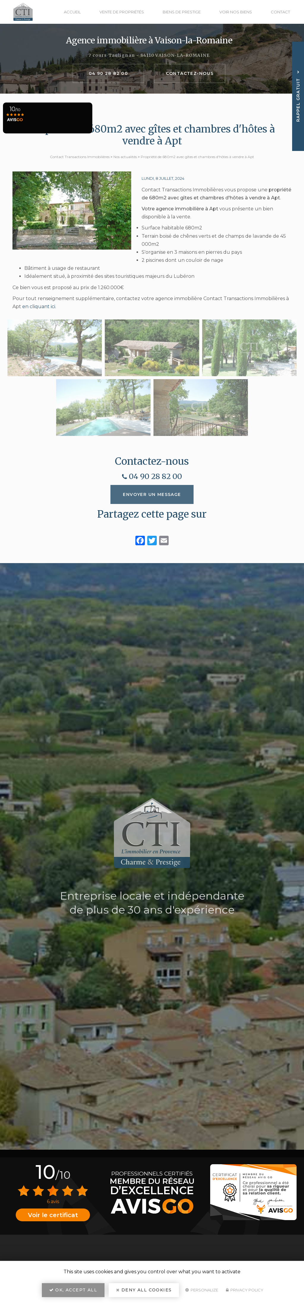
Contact (280, 12)
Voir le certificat (53, 1215)
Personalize (201, 1290)
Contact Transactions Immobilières (80, 157)
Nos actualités (125, 157)
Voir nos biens (235, 12)
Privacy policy (244, 1290)
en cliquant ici (38, 306)
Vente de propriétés (121, 12)
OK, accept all (73, 1290)
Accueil (72, 12)
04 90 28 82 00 (108, 73)
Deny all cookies (144, 1290)
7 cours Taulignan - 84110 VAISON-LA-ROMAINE (149, 55)
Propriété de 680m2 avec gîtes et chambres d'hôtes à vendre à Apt (197, 157)
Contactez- (190, 73)
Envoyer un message (152, 494)
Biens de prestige (182, 12)
